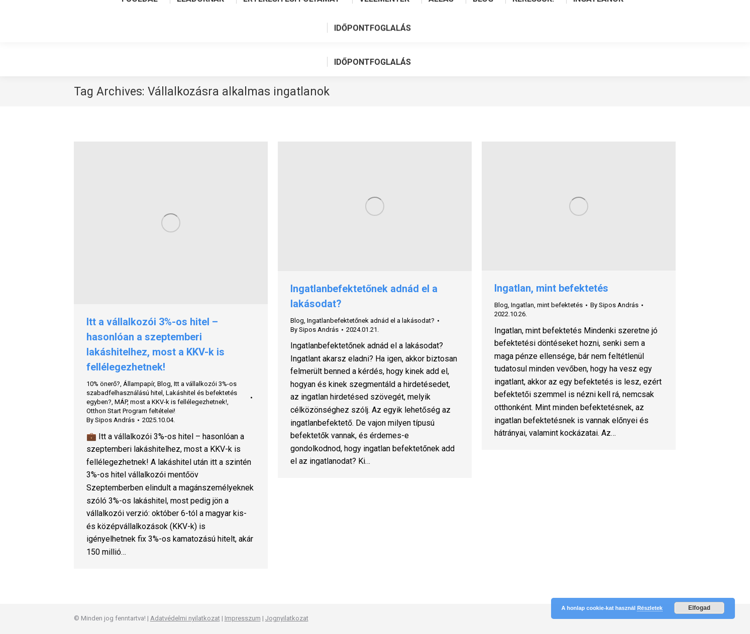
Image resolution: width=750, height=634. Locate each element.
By (110, 420)
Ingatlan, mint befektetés (551, 288)
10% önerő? (103, 384)
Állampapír (138, 384)
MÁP (121, 402)
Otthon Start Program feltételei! (130, 411)
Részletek (650, 608)
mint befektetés (560, 305)
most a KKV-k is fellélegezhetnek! (178, 402)
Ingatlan (522, 305)
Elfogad (699, 607)
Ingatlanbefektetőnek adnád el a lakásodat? (371, 320)
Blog (164, 384)
